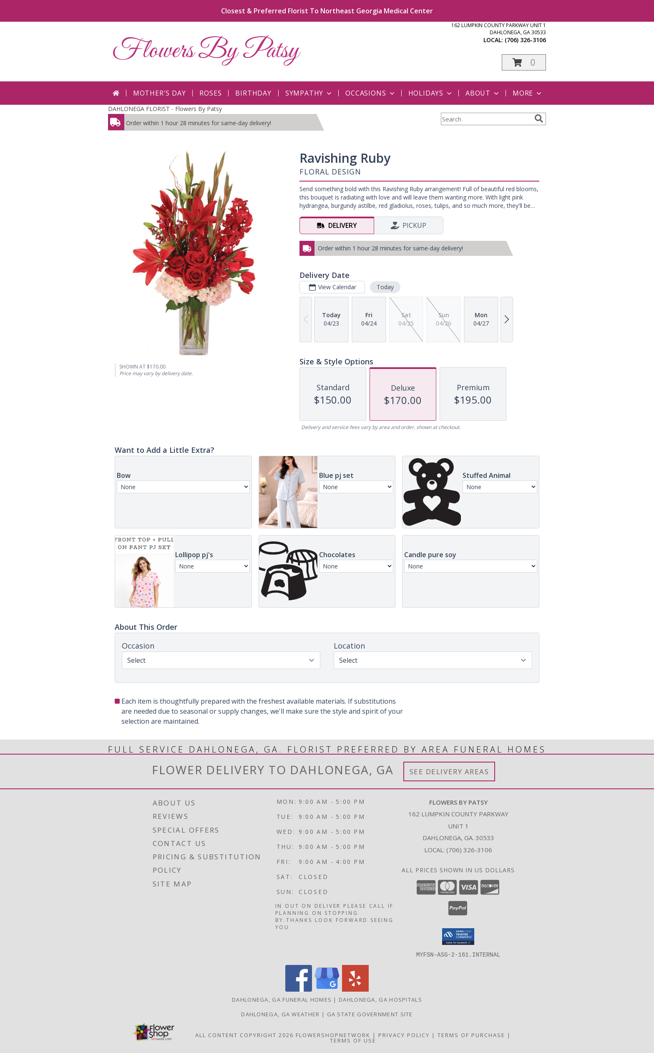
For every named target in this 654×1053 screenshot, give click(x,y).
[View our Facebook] (298, 989)
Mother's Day (159, 93)
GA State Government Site (370, 1014)
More (528, 93)
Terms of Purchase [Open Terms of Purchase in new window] (471, 1034)
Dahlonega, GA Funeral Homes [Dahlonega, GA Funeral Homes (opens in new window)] (282, 999)
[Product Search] (486, 119)
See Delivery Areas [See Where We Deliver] (449, 771)
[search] (539, 118)
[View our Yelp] (355, 989)
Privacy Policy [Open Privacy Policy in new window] (404, 1034)
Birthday (253, 93)
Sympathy (309, 93)
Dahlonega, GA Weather (280, 1014)
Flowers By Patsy (205, 51)
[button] (524, 62)
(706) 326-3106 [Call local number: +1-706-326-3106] (525, 40)
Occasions (370, 93)
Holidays (430, 93)
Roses (210, 93)
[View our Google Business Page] (327, 989)
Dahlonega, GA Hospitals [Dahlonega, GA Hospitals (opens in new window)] (380, 999)
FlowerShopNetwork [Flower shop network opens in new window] (333, 1034)
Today (385, 287)
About (483, 93)
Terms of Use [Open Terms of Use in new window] (353, 1040)
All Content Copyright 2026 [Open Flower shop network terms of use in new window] (244, 1034)
